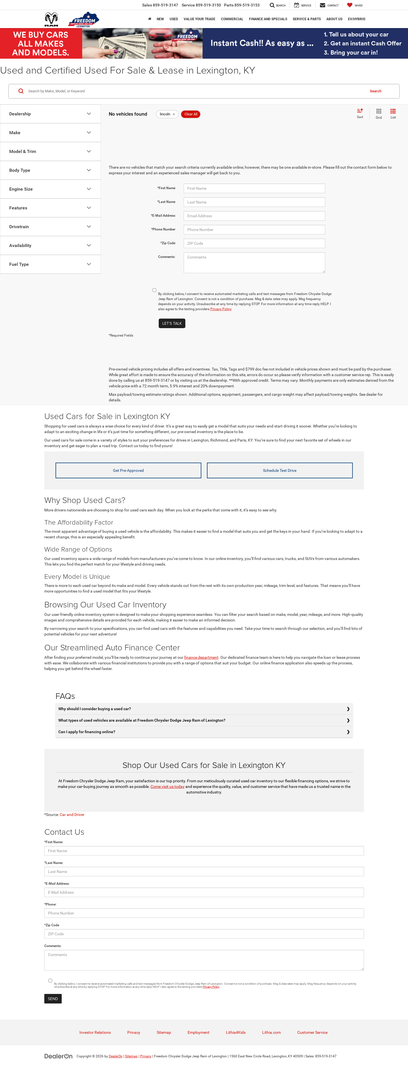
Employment (198, 1032)
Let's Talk (172, 323)
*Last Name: (53, 863)
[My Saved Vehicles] (355, 5)
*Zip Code (167, 243)
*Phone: (50, 904)
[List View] (393, 114)
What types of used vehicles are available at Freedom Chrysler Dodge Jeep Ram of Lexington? (141, 720)
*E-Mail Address (163, 216)
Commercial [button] (232, 19)
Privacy (133, 1032)
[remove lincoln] (167, 114)
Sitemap (164, 1032)
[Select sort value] (361, 114)
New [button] (160, 19)
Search (375, 91)
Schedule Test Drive (279, 470)
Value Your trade (199, 19)
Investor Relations (95, 1032)
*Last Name (166, 202)
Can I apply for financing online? (86, 732)
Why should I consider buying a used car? (94, 709)
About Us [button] (334, 19)
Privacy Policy (221, 309)
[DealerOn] (58, 1056)
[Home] (149, 19)
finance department (201, 657)
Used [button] (174, 19)
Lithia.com (271, 1032)
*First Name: (53, 842)
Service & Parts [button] (307, 19)
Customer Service (312, 1032)
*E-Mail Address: (57, 884)
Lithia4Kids (236, 1032)
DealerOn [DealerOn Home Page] (116, 1056)
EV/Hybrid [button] (356, 19)
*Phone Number (163, 229)
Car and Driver (72, 814)
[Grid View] (377, 114)
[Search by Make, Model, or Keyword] (196, 91)
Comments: (166, 257)
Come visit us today (168, 786)
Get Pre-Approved (128, 470)
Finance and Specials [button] (268, 19)
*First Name (166, 188)
